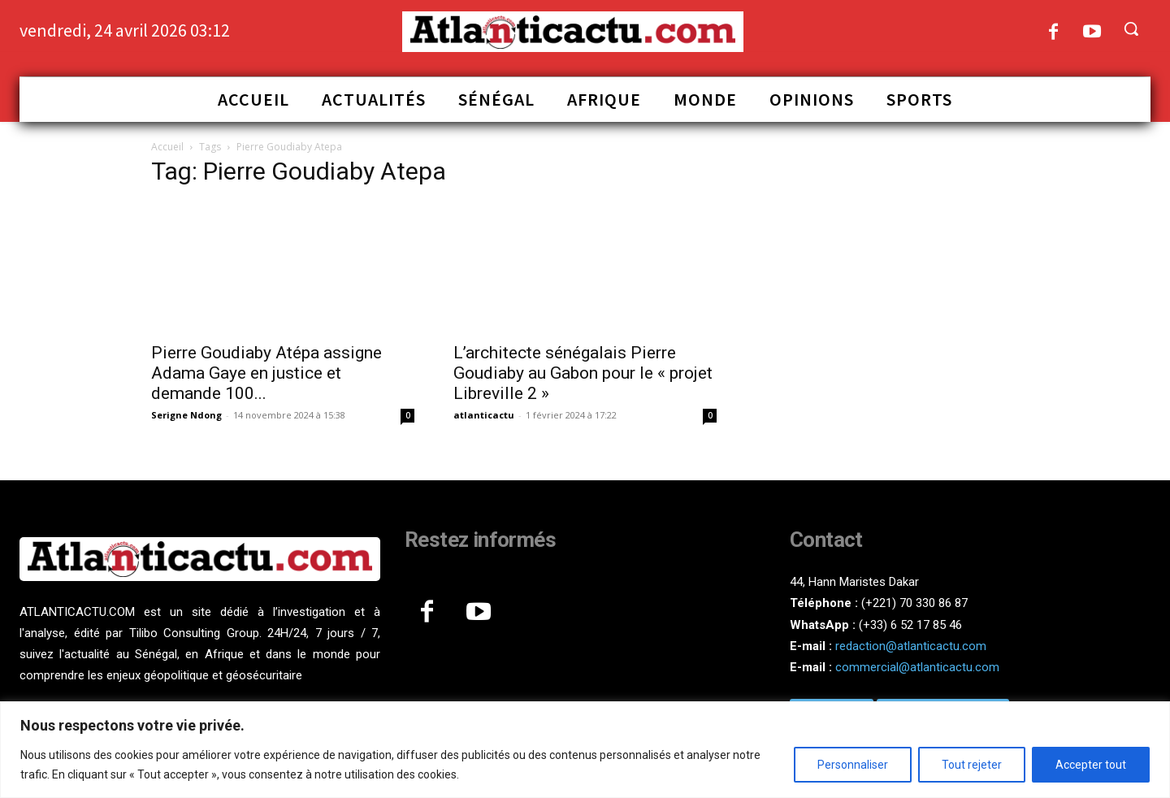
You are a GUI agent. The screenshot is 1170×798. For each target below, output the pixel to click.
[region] (585, 749)
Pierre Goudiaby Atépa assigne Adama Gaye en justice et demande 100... (266, 373)
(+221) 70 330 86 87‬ (914, 603)
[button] (1131, 28)
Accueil (167, 147)
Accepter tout (1090, 764)
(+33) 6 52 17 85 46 (910, 625)
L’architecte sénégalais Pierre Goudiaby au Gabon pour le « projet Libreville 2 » (583, 373)
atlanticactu (483, 415)
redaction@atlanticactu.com (910, 646)
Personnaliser (852, 764)
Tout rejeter (972, 764)
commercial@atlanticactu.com (917, 667)
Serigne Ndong (186, 415)
